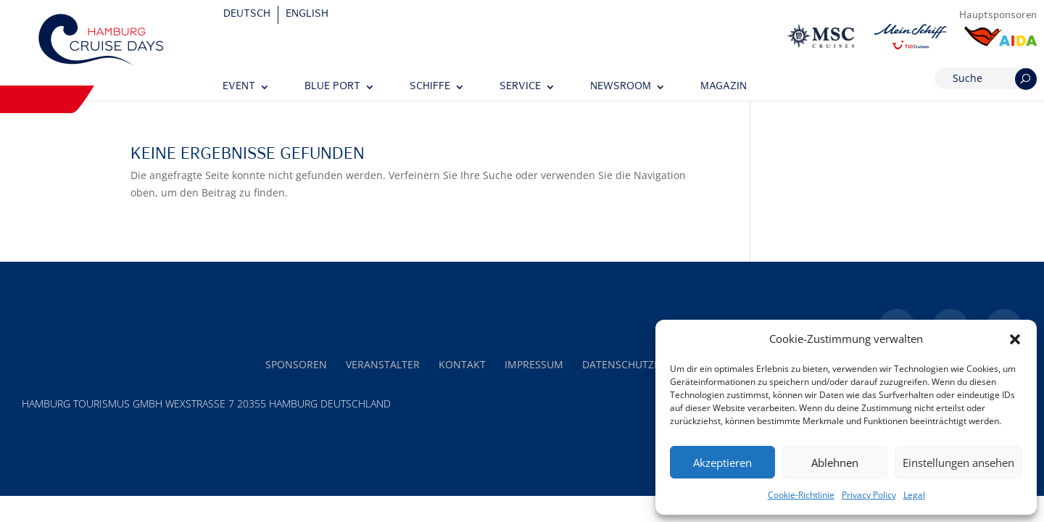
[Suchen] (1026, 79)
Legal (914, 495)
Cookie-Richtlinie (801, 495)
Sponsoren (296, 364)
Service (520, 86)
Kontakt (462, 364)
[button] (1015, 339)
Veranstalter (383, 364)
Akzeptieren (722, 462)
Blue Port (332, 86)
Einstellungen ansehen (958, 462)
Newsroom (620, 86)
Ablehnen (834, 462)
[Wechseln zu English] (307, 15)
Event (239, 86)
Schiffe (430, 86)
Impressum (534, 364)
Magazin (723, 86)
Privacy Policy (869, 495)
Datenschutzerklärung (647, 364)
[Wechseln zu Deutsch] (247, 15)
